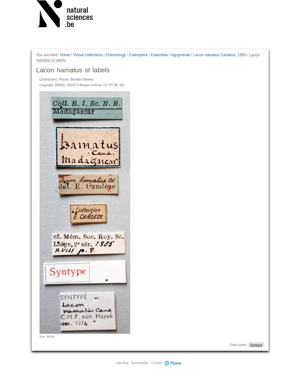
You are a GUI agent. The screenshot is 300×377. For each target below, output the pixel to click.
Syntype (256, 345)
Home (65, 55)
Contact (156, 363)
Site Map (122, 363)
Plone (173, 363)
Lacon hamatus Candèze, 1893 (219, 55)
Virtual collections (88, 55)
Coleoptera (138, 55)
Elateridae (159, 55)
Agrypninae (180, 55)
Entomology (116, 55)
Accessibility (140, 363)
